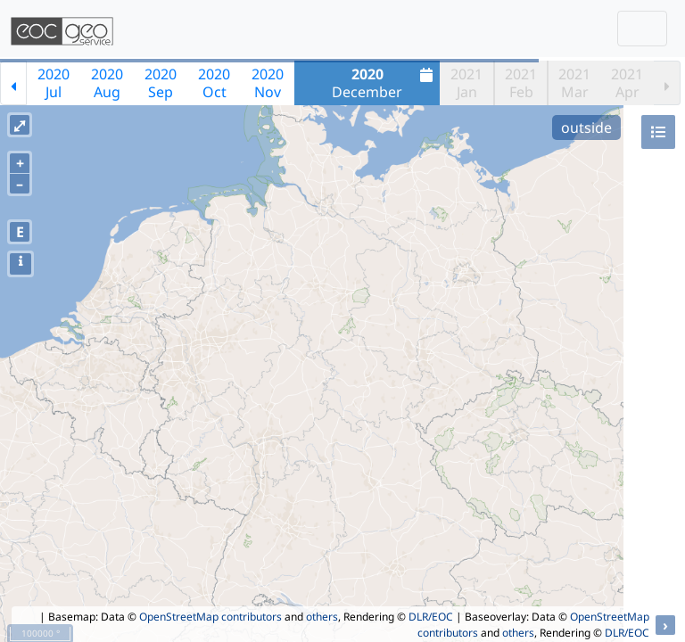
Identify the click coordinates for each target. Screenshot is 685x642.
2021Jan (466, 83)
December (384, 83)
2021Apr (627, 83)
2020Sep (160, 83)
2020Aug (107, 83)
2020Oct (214, 83)
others (322, 616)
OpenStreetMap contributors (210, 616)
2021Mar (574, 83)
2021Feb (521, 83)
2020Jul (53, 83)
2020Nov (268, 83)
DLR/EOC (431, 616)
